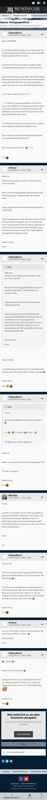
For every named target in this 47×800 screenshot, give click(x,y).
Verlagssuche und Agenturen (30, 25)
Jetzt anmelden (23, 734)
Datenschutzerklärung (28, 784)
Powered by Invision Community (23, 789)
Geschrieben (20, 35)
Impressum (15, 784)
